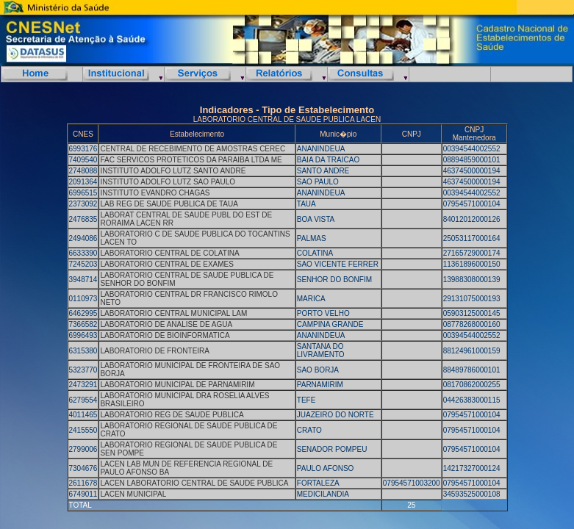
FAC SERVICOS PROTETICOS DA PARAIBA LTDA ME (190, 160)
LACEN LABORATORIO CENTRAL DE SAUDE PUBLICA (194, 483)
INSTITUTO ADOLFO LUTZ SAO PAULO (167, 182)
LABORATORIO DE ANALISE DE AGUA (166, 324)
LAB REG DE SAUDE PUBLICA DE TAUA (168, 204)
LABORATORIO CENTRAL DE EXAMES (167, 264)
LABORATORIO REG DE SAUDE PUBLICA (171, 415)
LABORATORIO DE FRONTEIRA (154, 351)
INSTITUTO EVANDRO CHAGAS (154, 193)
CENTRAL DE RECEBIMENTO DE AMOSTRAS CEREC (192, 149)
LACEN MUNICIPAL (133, 494)
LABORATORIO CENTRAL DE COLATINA (169, 253)
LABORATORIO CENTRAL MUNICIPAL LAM (173, 313)
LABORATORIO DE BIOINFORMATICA (164, 335)
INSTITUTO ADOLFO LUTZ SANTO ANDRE (172, 171)
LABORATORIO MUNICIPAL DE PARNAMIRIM (177, 385)
